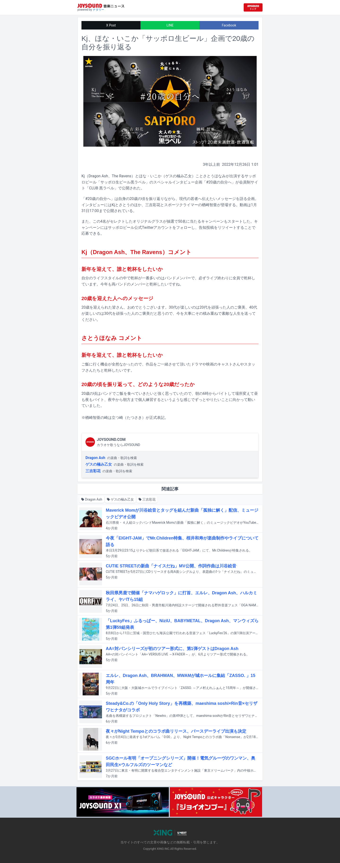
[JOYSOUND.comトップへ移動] (253, 7)
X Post (111, 25)
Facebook (229, 25)
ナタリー (98, 9)
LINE (169, 25)
